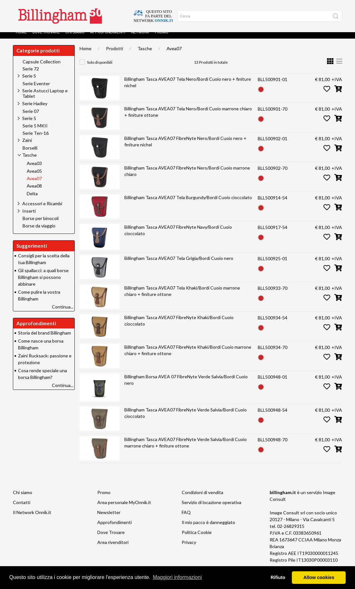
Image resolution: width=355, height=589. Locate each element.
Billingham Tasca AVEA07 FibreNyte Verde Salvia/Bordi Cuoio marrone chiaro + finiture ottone (185, 449)
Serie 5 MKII (35, 132)
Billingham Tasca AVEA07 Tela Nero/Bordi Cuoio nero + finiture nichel (187, 89)
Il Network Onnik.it (32, 518)
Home (21, 38)
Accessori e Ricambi (42, 210)
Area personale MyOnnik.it (124, 508)
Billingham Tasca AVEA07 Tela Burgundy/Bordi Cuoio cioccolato (188, 204)
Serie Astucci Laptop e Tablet (45, 99)
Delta (32, 200)
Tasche (145, 55)
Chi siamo (74, 38)
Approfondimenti (107, 38)
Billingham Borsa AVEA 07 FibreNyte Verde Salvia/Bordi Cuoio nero (186, 386)
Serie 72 (31, 75)
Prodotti (114, 55)
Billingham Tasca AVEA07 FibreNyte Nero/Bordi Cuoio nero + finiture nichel (185, 148)
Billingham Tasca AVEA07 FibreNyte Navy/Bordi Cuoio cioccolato (178, 237)
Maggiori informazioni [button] (177, 577)
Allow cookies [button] (318, 577)
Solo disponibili (99, 68)
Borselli (30, 154)
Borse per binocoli (41, 224)
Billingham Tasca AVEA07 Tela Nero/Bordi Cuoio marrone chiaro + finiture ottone (188, 118)
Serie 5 (29, 124)
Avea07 (174, 55)
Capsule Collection (42, 68)
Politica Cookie (197, 538)
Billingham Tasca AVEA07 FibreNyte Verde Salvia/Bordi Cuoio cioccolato (185, 419)
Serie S (29, 82)
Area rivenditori (113, 548)
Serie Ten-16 (36, 139)
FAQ (186, 518)
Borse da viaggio (39, 232)
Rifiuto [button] (278, 577)
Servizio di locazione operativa (211, 508)
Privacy (189, 548)
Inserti (29, 217)
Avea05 (34, 177)
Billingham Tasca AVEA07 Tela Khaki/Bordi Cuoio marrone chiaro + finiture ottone (182, 297)
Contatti (21, 508)
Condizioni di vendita (202, 499)
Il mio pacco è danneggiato (208, 528)
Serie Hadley (34, 110)
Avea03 (34, 169)
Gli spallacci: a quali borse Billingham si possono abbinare (43, 283)
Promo (161, 38)
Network (140, 38)
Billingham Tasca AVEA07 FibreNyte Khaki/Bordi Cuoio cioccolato (179, 327)
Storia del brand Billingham (44, 339)
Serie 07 (31, 117)
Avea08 (34, 192)
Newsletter (108, 518)
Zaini (27, 146)
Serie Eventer (36, 90)
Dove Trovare (46, 38)
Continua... (62, 313)
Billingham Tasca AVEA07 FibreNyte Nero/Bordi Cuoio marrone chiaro (187, 177)
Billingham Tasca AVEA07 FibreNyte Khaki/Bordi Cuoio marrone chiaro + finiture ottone (187, 357)
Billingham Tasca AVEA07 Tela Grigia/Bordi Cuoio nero (178, 264)
